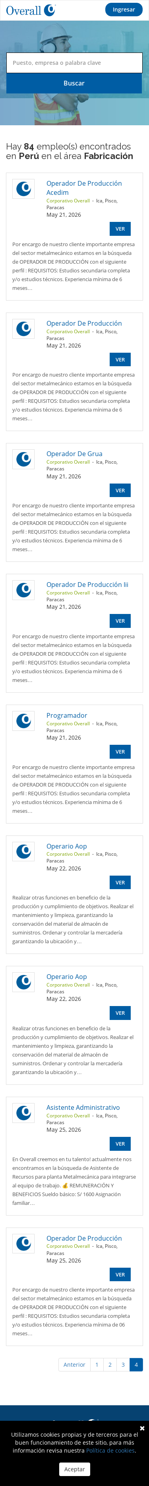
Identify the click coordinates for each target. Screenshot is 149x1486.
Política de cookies (110, 1450)
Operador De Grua (74, 453)
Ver (120, 228)
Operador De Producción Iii (87, 584)
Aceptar (74, 1469)
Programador (66, 715)
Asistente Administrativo (83, 1107)
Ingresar (124, 9)
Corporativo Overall (68, 200)
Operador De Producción (84, 323)
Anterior (74, 1364)
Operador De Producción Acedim (84, 188)
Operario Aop (66, 846)
